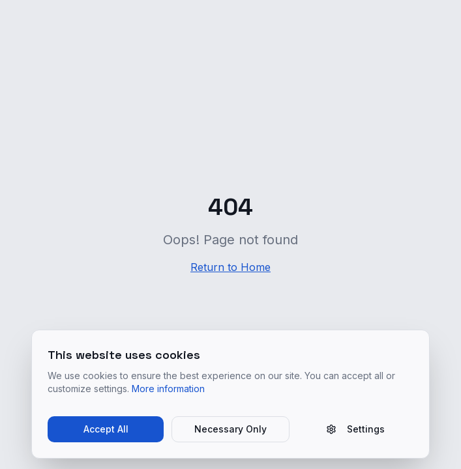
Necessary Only (230, 428)
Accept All (105, 428)
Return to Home (230, 267)
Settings (355, 428)
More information (168, 388)
